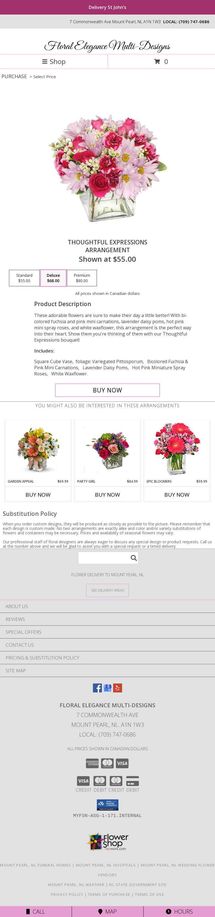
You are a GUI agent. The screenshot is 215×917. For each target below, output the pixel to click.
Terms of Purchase (109, 894)
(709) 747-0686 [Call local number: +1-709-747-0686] (194, 21)
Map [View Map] (107, 911)
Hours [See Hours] (179, 911)
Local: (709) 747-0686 (107, 734)
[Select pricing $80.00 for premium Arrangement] (82, 278)
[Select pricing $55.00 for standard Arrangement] (24, 278)
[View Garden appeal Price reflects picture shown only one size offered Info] (38, 449)
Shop (54, 61)
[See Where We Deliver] (107, 590)
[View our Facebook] (97, 690)
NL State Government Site (138, 884)
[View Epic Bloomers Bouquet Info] (177, 449)
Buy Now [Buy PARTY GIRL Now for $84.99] (107, 494)
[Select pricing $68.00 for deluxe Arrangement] (53, 278)
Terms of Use (149, 894)
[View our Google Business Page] (107, 690)
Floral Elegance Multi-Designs (107, 47)
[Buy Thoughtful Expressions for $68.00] (107, 390)
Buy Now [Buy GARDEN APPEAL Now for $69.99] (38, 494)
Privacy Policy (67, 894)
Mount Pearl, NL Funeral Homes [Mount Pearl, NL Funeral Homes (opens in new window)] (35, 865)
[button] (107, 805)
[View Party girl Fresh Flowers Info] (107, 449)
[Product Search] (108, 558)
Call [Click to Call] (35, 911)
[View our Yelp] (117, 690)
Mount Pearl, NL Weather (76, 884)
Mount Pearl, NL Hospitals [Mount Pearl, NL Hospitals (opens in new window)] (106, 865)
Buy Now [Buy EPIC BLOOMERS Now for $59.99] (177, 494)
